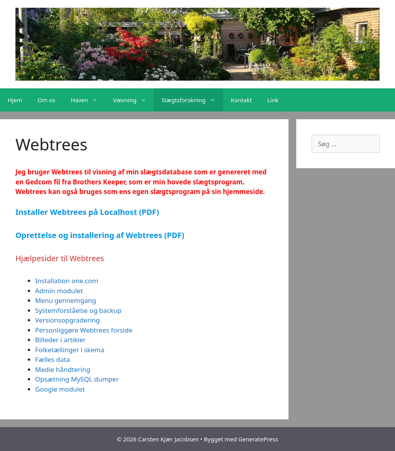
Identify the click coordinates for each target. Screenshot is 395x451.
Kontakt (241, 100)
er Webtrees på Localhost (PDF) (99, 212)
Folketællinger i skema (69, 349)
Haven (88, 99)
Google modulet (60, 389)
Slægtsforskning (192, 99)
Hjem (15, 100)
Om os (46, 100)
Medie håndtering (62, 369)
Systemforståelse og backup (78, 310)
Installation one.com (66, 280)
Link (273, 100)
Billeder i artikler (60, 339)
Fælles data (52, 359)
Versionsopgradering (67, 320)
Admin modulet (59, 290)
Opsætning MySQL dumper (77, 379)
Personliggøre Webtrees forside (83, 330)
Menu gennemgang (65, 300)
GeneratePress (258, 439)
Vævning (133, 99)
